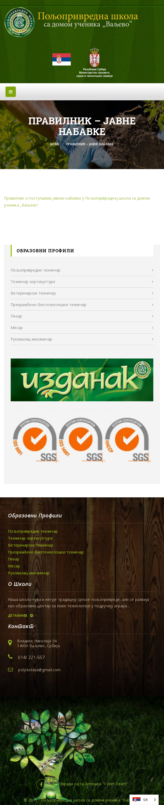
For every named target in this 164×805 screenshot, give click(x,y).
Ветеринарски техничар (33, 293)
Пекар (16, 316)
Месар (17, 327)
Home (54, 144)
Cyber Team (115, 783)
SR (145, 799)
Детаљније (20, 615)
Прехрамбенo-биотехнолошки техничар (49, 304)
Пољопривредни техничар (35, 270)
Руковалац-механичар (31, 339)
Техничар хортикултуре (33, 281)
